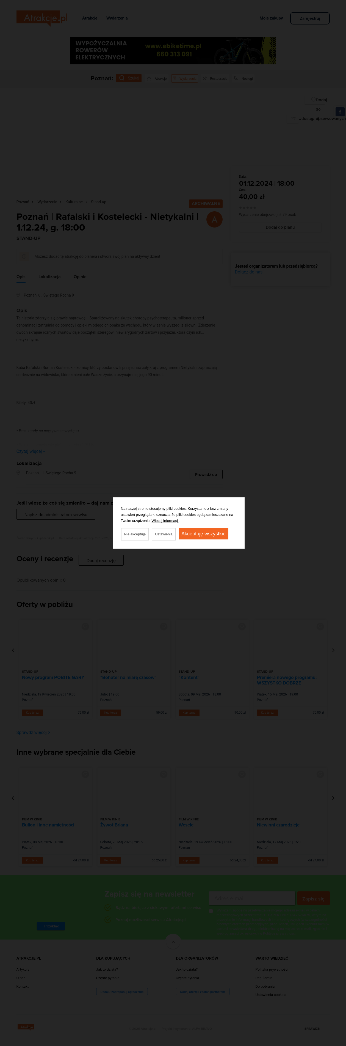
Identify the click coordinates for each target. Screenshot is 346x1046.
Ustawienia (164, 534)
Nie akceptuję (135, 534)
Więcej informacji (165, 521)
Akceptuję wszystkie (203, 533)
